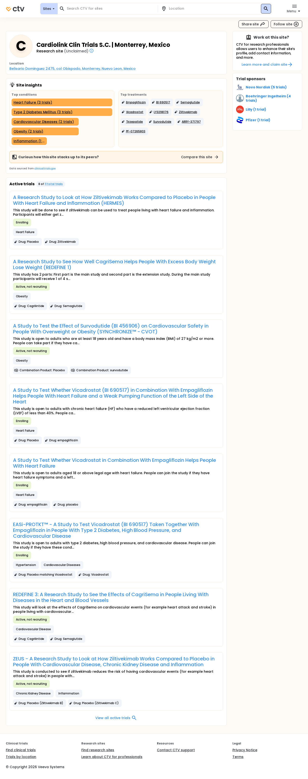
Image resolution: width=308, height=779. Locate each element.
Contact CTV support (176, 750)
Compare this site (200, 157)
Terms (238, 757)
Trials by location (21, 757)
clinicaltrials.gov (45, 168)
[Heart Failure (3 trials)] (62, 102)
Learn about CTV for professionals (111, 757)
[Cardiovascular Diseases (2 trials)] (45, 122)
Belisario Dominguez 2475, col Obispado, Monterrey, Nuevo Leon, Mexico (72, 68)
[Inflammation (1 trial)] (29, 141)
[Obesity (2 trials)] (45, 131)
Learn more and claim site (267, 64)
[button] (134, 102)
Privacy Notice (244, 750)
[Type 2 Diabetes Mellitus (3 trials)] (62, 112)
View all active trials (116, 718)
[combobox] (110, 8)
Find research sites (97, 750)
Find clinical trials (21, 750)
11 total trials (54, 184)
